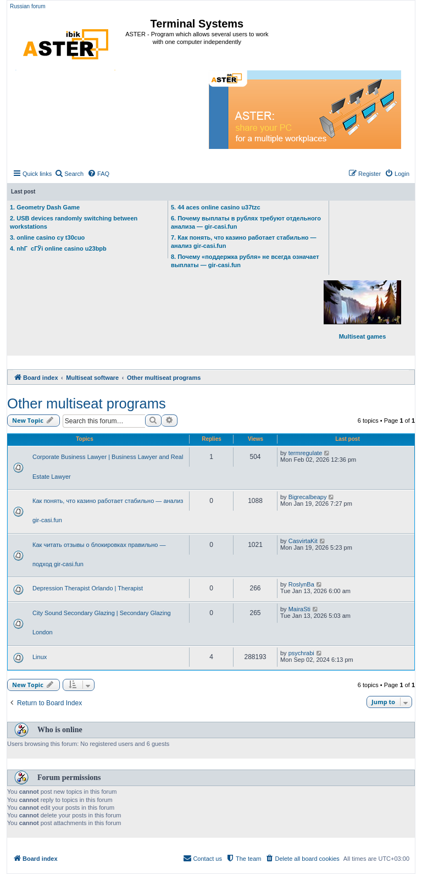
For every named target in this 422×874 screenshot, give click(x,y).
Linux (39, 657)
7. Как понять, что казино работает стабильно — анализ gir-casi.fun (243, 241)
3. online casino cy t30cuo (47, 237)
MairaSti (299, 609)
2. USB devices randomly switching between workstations (73, 222)
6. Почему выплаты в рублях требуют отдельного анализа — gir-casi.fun (246, 222)
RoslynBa (301, 584)
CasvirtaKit (303, 541)
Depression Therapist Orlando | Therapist (87, 588)
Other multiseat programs (86, 403)
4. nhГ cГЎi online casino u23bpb (58, 248)
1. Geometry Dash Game (45, 207)
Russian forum (27, 6)
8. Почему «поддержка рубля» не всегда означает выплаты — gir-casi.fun (245, 260)
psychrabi (301, 653)
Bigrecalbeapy (307, 497)
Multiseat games (362, 310)
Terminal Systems (197, 24)
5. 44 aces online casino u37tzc (215, 207)
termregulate (305, 453)
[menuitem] (69, 173)
